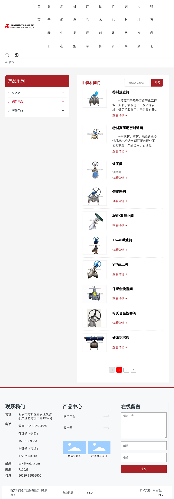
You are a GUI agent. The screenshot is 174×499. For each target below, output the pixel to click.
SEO (90, 492)
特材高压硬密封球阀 (127, 128)
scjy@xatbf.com (29, 463)
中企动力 (158, 490)
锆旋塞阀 (119, 191)
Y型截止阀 (120, 264)
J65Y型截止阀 (123, 216)
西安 (161, 495)
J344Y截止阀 (122, 240)
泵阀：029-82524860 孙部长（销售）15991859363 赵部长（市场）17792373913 (32, 441)
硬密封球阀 (120, 338)
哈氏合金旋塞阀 (124, 313)
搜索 (157, 82)
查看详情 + (119, 115)
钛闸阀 (117, 164)
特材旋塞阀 (120, 92)
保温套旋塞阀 (122, 289)
